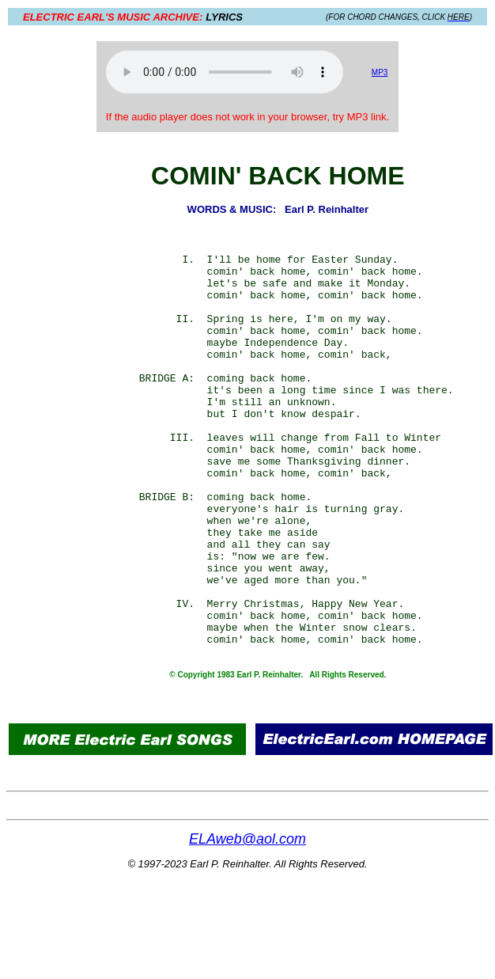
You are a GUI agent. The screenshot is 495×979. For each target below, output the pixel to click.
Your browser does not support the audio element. (224, 72)
